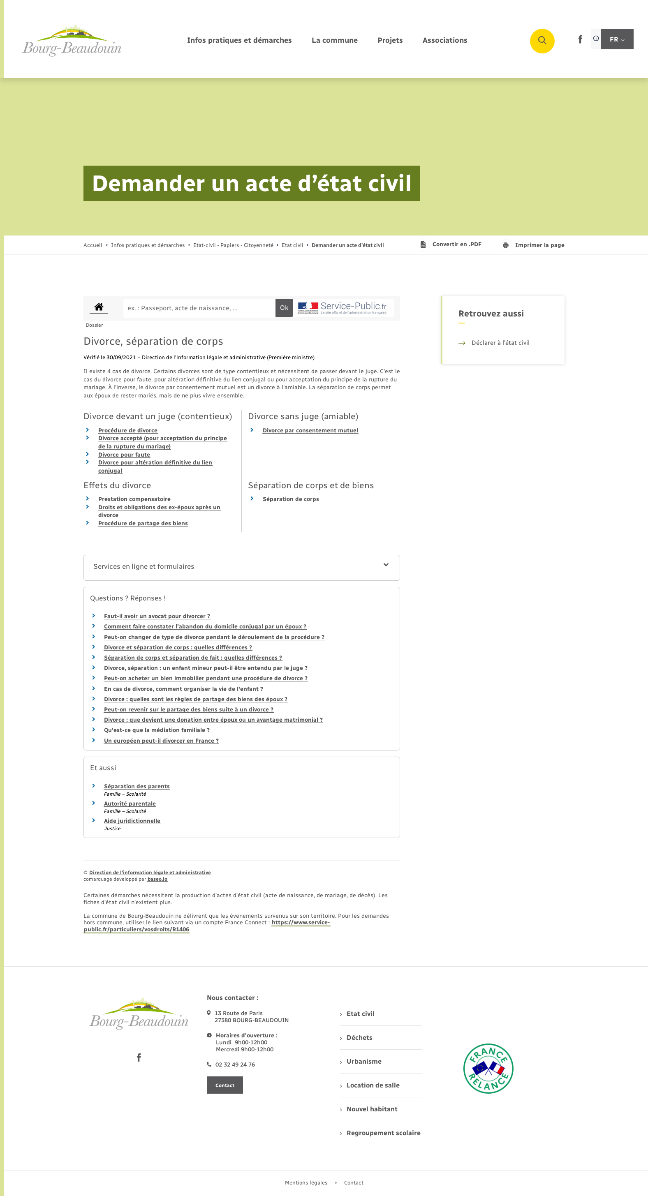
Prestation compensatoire (135, 499)
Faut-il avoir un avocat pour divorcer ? (157, 616)
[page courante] (348, 245)
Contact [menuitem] (353, 1183)
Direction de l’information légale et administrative (150, 872)
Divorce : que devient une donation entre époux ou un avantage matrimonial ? (213, 719)
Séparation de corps (291, 499)
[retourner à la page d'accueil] (71, 41)
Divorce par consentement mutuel (310, 430)
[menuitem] (239, 41)
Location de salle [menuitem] (369, 1085)
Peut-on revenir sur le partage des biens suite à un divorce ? (188, 709)
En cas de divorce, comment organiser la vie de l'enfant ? (183, 689)
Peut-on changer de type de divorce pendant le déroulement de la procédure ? (214, 637)
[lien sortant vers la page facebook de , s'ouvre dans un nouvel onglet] (580, 41)
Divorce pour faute (124, 454)
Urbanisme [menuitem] (360, 1061)
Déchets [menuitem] (356, 1037)
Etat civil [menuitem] (357, 1014)
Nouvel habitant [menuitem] (368, 1109)
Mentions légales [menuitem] (306, 1183)
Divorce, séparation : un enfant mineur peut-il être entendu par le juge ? (206, 668)
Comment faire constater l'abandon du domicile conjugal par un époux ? (205, 626)
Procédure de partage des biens (143, 523)
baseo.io (157, 879)
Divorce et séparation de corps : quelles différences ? (178, 647)
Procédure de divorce (127, 430)
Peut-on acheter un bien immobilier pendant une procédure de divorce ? (206, 678)
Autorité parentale (130, 803)
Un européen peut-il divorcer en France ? (161, 740)
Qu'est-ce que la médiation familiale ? (157, 730)
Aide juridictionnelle (132, 820)
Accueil (92, 245)
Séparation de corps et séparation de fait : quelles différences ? (193, 657)
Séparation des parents (137, 786)
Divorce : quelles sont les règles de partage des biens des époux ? (195, 699)
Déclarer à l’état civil (494, 342)
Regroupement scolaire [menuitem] (380, 1133)
